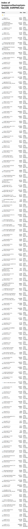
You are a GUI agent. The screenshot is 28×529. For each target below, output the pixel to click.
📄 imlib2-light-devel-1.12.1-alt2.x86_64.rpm (9, 122)
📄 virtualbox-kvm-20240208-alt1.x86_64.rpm (8, 490)
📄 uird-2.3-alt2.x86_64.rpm (9, 382)
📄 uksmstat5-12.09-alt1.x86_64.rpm (7, 432)
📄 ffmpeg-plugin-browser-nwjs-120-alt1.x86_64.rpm (8, 53)
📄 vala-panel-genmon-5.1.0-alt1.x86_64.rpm (7, 471)
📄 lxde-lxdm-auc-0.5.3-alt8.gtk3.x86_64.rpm (8, 191)
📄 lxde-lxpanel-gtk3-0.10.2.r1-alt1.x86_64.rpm (8, 225)
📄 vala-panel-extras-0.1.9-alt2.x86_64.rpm (8, 466)
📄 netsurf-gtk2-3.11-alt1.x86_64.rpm (7, 304)
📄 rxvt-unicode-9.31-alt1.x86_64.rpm (7, 358)
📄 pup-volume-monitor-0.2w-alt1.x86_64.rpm (8, 348)
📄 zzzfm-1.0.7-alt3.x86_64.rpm (6, 525)
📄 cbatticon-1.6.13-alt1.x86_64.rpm (7, 28)
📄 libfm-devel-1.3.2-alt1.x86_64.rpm (7, 141)
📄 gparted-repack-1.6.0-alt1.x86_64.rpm (8, 78)
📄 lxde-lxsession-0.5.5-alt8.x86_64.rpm (8, 255)
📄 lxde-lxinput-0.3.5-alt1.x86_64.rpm (7, 205)
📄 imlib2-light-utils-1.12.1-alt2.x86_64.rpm (8, 127)
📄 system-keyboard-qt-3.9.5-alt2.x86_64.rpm (8, 373)
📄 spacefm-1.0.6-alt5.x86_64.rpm (6, 368)
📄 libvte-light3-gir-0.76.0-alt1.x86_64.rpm (8, 161)
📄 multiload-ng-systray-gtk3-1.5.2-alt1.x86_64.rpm (8, 299)
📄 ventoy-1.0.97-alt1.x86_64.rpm (6, 486)
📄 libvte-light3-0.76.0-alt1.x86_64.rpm (7, 151)
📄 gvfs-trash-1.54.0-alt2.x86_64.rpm (7, 92)
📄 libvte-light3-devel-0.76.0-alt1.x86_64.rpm (7, 156)
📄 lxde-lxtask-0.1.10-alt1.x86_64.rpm (7, 279)
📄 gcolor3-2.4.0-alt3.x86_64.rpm (6, 68)
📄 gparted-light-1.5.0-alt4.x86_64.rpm (7, 73)
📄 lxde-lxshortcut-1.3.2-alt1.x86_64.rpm (8, 274)
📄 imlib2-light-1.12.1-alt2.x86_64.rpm (7, 117)
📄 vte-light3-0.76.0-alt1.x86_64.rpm (7, 495)
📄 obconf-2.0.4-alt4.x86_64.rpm (6, 319)
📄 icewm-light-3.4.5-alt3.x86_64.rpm (7, 112)
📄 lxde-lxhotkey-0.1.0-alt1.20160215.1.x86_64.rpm (9, 196)
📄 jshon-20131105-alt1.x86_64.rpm (7, 132)
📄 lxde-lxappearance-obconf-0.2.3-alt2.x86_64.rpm (7, 181)
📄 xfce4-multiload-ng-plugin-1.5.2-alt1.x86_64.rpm (9, 500)
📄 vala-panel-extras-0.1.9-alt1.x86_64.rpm (8, 461)
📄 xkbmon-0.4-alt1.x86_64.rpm (6, 515)
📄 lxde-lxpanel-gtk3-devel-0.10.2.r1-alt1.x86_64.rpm (8, 230)
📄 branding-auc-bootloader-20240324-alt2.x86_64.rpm (7, 24)
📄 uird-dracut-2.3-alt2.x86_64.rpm (6, 392)
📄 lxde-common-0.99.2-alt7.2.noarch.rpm (8, 171)
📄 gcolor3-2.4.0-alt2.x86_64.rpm (6, 63)
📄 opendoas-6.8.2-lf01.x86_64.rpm (7, 323)
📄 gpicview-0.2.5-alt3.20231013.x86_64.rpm (8, 83)
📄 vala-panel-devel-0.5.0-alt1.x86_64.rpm (8, 456)
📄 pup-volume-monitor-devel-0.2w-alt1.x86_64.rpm (9, 353)
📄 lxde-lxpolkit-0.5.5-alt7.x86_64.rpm (7, 235)
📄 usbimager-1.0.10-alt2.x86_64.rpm (7, 441)
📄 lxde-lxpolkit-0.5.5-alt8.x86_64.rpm (7, 240)
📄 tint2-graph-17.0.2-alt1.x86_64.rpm (7, 378)
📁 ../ (3, 15)
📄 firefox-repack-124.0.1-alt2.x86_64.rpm (8, 58)
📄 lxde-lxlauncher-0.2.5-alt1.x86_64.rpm (8, 210)
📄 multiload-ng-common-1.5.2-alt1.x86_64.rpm (8, 289)
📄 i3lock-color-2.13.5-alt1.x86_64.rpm (7, 102)
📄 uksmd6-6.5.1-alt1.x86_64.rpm (6, 427)
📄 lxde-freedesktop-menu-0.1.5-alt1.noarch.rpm (8, 176)
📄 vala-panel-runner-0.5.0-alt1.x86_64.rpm (8, 481)
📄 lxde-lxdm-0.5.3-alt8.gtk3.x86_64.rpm (7, 186)
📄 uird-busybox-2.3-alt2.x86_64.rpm (7, 387)
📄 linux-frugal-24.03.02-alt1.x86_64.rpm (8, 166)
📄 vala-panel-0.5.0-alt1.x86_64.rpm (7, 446)
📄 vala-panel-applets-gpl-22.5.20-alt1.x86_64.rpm (8, 451)
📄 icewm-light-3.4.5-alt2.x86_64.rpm (7, 107)
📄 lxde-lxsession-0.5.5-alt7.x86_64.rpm (8, 250)
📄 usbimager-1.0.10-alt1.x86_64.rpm (7, 436)
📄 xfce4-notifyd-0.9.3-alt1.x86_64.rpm (7, 510)
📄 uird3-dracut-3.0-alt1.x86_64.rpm (7, 407)
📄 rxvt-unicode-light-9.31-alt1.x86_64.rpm (8, 363)
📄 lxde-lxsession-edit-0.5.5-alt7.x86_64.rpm (9, 259)
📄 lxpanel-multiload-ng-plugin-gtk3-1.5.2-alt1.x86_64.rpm (8, 284)
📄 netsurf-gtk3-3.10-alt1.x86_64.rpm (7, 309)
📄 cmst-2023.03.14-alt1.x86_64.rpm (7, 38)
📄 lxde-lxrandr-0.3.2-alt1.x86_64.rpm (7, 245)
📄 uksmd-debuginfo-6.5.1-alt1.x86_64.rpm (8, 417)
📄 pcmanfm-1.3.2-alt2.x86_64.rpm (6, 333)
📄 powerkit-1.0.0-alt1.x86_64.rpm (6, 343)
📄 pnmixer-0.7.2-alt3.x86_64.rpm (6, 338)
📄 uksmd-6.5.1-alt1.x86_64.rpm (6, 412)
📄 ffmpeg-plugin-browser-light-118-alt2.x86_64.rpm (8, 43)
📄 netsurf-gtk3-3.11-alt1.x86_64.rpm (7, 314)
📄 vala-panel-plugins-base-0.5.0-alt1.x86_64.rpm (9, 476)
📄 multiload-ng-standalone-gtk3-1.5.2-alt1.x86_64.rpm (9, 294)
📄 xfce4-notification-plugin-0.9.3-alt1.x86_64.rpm (9, 505)
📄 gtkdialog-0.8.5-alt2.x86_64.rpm (6, 87)
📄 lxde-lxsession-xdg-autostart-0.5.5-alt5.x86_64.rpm (7, 269)
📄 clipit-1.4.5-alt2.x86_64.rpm (6, 33)
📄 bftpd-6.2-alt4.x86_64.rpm (6, 19)
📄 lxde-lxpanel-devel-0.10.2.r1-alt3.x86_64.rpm (8, 220)
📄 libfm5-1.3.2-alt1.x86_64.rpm (6, 146)
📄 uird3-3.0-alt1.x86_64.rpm (6, 397)
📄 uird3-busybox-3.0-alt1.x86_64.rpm (7, 402)
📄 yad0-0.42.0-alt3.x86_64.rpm (6, 520)
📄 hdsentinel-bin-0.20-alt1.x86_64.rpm (7, 97)
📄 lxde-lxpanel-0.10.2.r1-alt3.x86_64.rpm (8, 215)
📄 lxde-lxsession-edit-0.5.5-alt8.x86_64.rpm (9, 264)
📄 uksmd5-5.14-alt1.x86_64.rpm (6, 422)
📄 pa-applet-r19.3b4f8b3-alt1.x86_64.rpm (8, 328)
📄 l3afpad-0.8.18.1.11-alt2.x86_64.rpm (8, 137)
